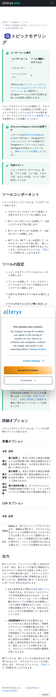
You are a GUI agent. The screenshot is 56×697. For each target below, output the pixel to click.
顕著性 (30, 399)
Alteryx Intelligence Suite (15, 25)
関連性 (40, 399)
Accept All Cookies (28, 370)
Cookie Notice (32, 687)
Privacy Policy (38, 349)
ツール (25, 22)
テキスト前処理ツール (38, 115)
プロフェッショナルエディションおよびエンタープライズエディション (28, 87)
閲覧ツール (43, 589)
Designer (15, 22)
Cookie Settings (31, 361)
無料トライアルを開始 (26, 151)
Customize (28, 380)
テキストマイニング (38, 25)
